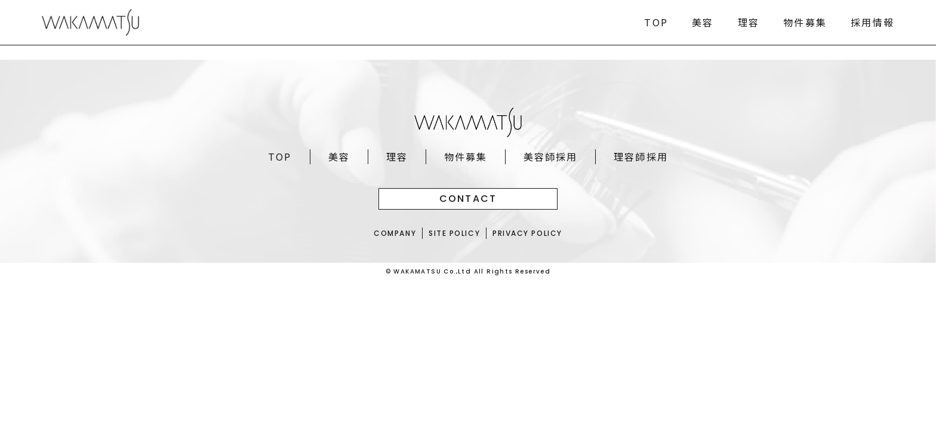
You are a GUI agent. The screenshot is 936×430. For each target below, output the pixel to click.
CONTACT (468, 198)
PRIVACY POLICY (528, 233)
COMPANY (393, 233)
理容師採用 (641, 156)
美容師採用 (551, 156)
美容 (702, 22)
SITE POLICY (454, 233)
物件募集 (805, 22)
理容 (748, 22)
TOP (656, 22)
